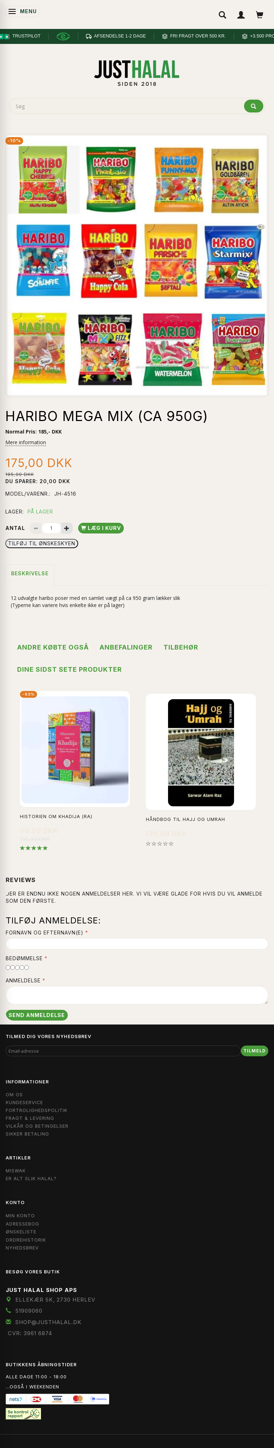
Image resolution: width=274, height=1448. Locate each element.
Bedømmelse (24, 958)
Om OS (14, 1094)
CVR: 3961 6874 (30, 1333)
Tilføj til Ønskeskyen (41, 543)
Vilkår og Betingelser (37, 1126)
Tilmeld (254, 1050)
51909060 (28, 1310)
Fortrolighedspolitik (36, 1110)
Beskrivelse (30, 573)
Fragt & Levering (30, 1118)
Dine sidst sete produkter (69, 669)
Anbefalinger (126, 647)
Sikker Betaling (27, 1134)
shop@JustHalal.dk (48, 1322)
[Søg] (253, 106)
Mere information (25, 442)
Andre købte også (53, 647)
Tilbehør (180, 647)
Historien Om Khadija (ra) (56, 816)
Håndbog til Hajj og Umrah (185, 819)
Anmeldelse (23, 980)
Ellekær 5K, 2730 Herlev (55, 1299)
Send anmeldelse (37, 1015)
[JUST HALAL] (137, 72)
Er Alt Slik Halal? (31, 1178)
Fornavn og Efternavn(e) (44, 933)
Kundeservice (24, 1102)
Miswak (16, 1170)
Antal (15, 528)
